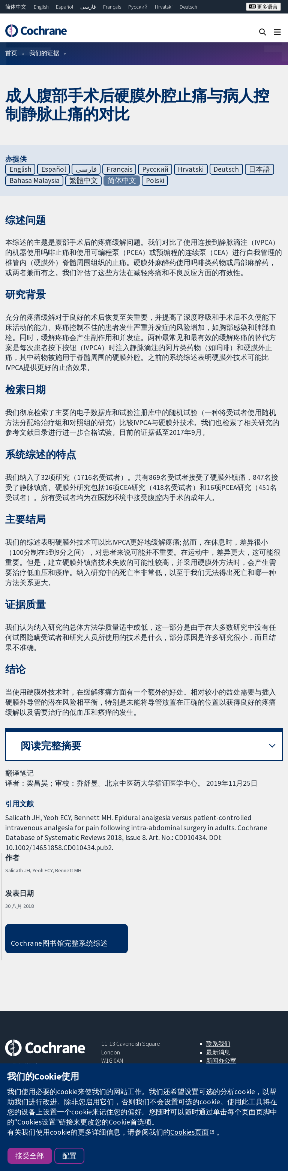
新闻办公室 (221, 1060)
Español (64, 6)
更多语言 (263, 6)
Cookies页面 (189, 1132)
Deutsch (188, 6)
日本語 (259, 169)
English (41, 6)
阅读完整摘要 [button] (51, 746)
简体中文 (15, 6)
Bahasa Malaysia (34, 180)
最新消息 (218, 1052)
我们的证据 (44, 53)
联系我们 (218, 1043)
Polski (155, 180)
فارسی (88, 6)
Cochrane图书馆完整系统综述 (59, 943)
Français (112, 6)
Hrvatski (163, 6)
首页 (11, 53)
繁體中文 (83, 180)
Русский (137, 6)
